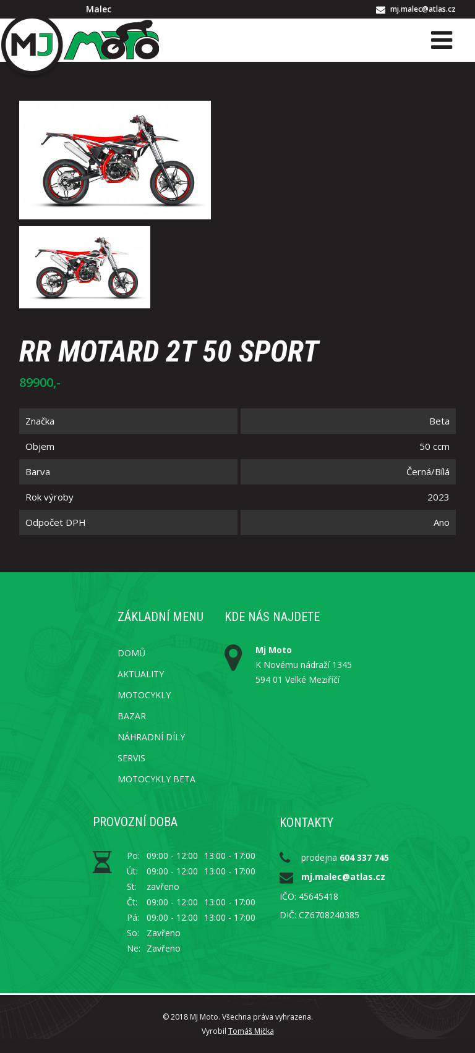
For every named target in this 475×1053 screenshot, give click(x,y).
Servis (131, 758)
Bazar (132, 716)
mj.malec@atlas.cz (423, 9)
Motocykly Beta (156, 779)
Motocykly (144, 695)
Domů (131, 653)
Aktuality (141, 674)
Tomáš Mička (251, 1031)
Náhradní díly (151, 737)
